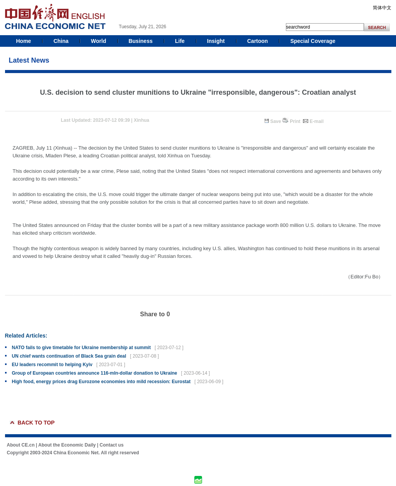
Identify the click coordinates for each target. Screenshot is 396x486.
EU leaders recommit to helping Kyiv (52, 364)
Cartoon (257, 41)
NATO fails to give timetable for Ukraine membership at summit (81, 347)
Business (141, 41)
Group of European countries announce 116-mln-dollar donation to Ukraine (94, 373)
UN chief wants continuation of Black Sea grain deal (69, 356)
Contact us (112, 445)
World (98, 41)
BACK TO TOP (36, 422)
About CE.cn (21, 445)
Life (180, 41)
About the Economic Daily (67, 445)
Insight (216, 41)
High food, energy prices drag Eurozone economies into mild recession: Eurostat (101, 381)
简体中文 (382, 7)
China (60, 41)
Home (23, 41)
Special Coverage (312, 41)
